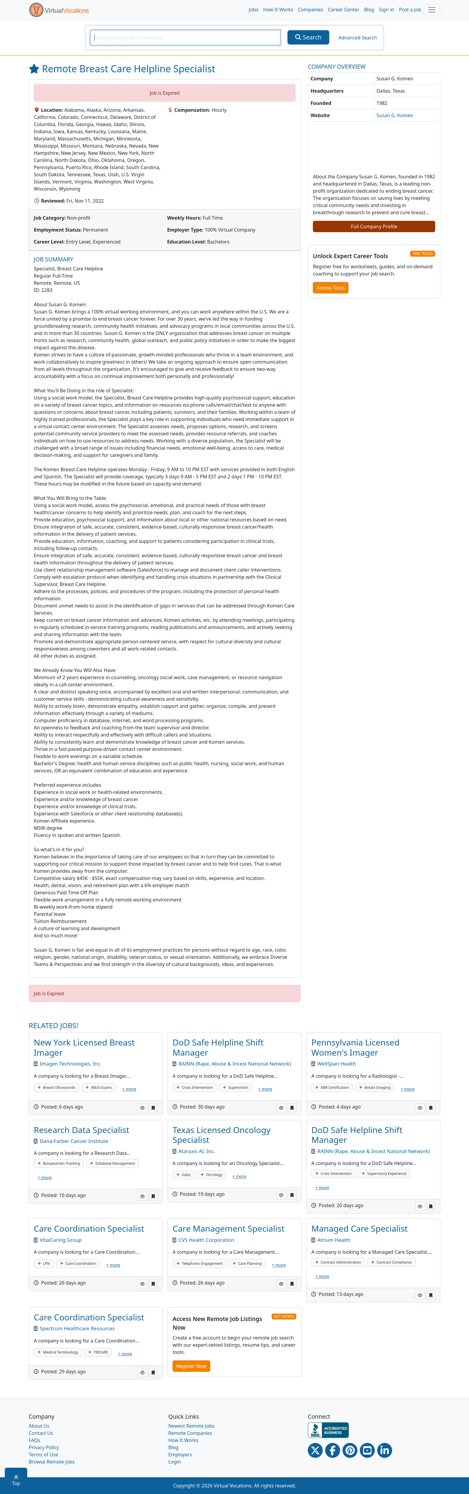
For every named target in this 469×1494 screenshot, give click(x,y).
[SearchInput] (185, 37)
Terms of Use (43, 1454)
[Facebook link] (332, 1450)
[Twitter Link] (315, 1450)
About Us (39, 1426)
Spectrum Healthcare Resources (77, 1328)
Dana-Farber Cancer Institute (74, 1141)
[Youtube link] (367, 1450)
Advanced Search (357, 37)
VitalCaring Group (61, 1239)
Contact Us (41, 1433)
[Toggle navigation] (432, 10)
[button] (143, 1107)
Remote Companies (190, 1433)
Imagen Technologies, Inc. (70, 1063)
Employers (180, 1454)
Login (174, 1461)
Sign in (386, 9)
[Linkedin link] (384, 1450)
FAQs (34, 1440)
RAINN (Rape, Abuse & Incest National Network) (235, 1063)
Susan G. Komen (395, 115)
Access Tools (331, 287)
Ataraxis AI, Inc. (197, 1151)
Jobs (253, 9)
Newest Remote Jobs (191, 1426)
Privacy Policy (44, 1447)
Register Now (191, 1366)
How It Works (278, 9)
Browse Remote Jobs (52, 1461)
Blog (369, 9)
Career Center (344, 9)
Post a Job (410, 9)
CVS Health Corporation (206, 1239)
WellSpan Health (336, 1063)
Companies (310, 9)
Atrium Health (334, 1239)
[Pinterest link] (349, 1450)
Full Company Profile (374, 226)
